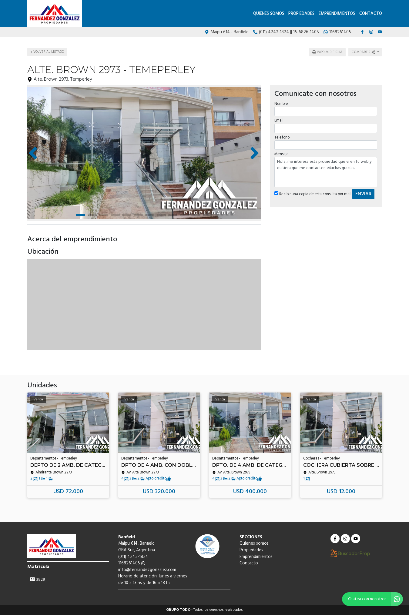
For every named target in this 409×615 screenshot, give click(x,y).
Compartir (363, 52)
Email (278, 120)
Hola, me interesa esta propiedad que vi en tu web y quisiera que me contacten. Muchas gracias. (325, 171)
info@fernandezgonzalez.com (147, 570)
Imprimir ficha (327, 52)
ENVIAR (363, 193)
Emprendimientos (337, 13)
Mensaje (281, 153)
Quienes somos (268, 13)
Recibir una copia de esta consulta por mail (312, 193)
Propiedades (301, 13)
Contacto (370, 13)
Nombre (281, 103)
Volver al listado (47, 52)
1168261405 (131, 563)
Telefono (282, 136)
